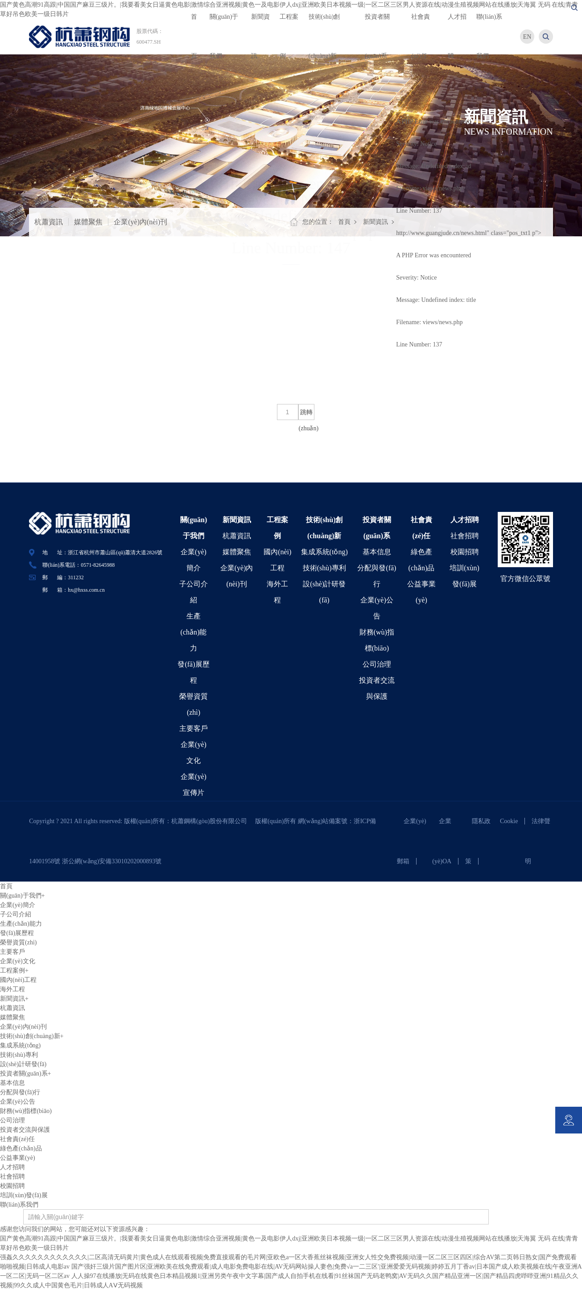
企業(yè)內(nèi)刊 (140, 222)
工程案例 (14, 970)
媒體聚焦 (88, 222)
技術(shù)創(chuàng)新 (31, 1036)
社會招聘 (464, 536)
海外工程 (12, 989)
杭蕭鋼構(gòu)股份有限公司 (212, 821)
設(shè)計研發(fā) (23, 1064)
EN (527, 36)
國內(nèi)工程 (18, 980)
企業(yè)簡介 (17, 905)
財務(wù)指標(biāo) (26, 1111)
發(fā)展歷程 (17, 933)
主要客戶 (193, 728)
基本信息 (377, 552)
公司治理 (377, 664)
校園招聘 (464, 552)
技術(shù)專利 (324, 568)
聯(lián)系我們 (19, 1204)
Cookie (509, 821)
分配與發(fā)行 (20, 1092)
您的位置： (318, 221)
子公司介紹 (15, 914)
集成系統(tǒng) (324, 552)
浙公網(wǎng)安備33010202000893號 (111, 861)
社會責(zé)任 (17, 1139)
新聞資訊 (375, 221)
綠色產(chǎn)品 (21, 1148)
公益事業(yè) (17, 1157)
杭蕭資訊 (48, 222)
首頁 (344, 221)
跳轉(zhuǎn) (306, 414)
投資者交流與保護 (25, 1129)
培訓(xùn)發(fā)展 (24, 1195)
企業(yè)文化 (17, 961)
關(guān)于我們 (22, 895)
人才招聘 (464, 519)
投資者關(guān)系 (25, 1073)
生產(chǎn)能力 (194, 632)
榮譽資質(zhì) (18, 942)
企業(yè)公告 (17, 1101)
